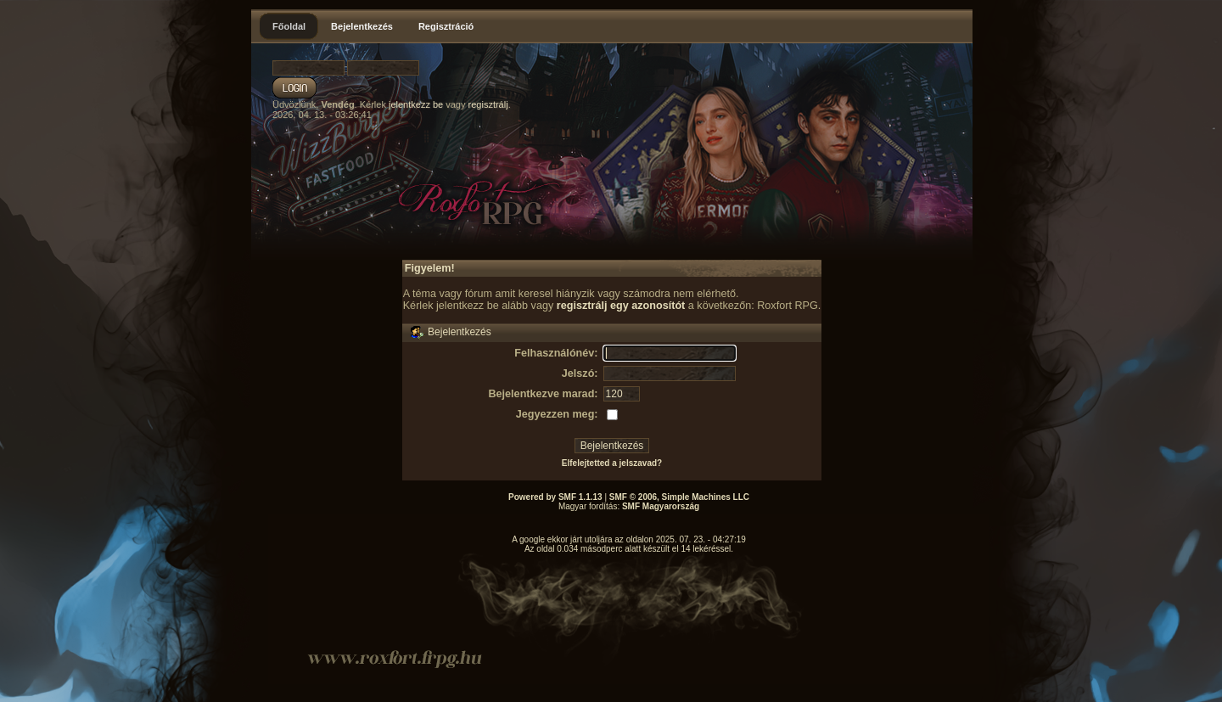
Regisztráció (446, 26)
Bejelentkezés (362, 26)
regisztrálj (488, 104)
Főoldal (289, 26)
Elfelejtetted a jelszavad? (612, 463)
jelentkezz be (416, 104)
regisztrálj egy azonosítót (621, 306)
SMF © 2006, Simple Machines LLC (679, 497)
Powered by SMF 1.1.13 (555, 497)
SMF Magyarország (660, 506)
